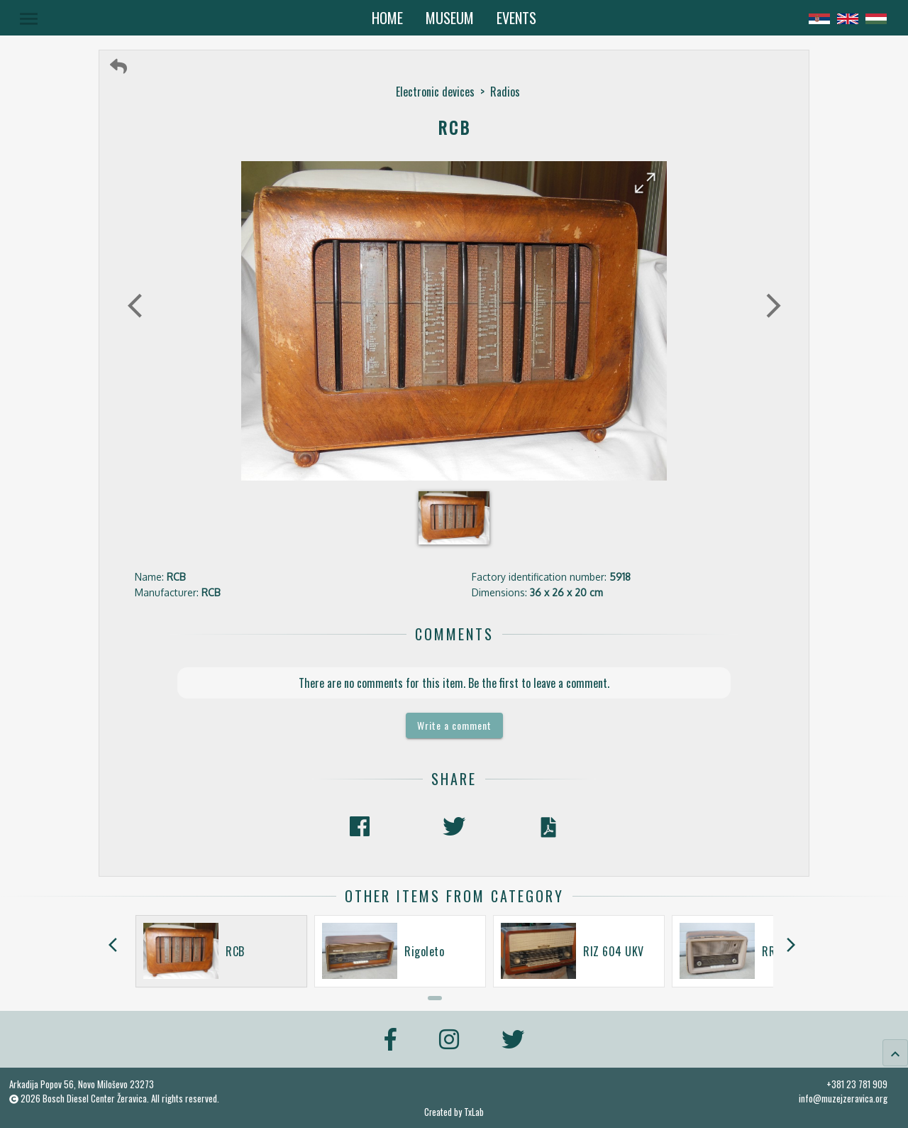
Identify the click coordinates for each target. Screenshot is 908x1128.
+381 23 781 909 (856, 1084)
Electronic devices (435, 91)
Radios (505, 91)
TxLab (474, 1112)
